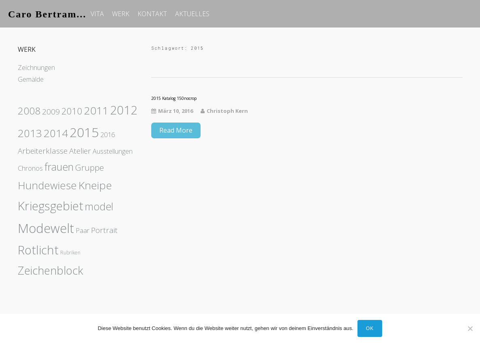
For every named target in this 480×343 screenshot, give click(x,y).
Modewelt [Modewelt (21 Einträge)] (46, 228)
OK (370, 328)
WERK (120, 13)
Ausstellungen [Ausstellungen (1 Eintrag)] (113, 151)
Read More (175, 130)
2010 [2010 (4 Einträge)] (71, 111)
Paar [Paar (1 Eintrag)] (82, 230)
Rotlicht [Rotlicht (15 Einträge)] (38, 250)
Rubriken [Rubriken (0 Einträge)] (70, 252)
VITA (97, 13)
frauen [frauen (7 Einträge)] (59, 167)
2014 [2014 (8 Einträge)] (56, 133)
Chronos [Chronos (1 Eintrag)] (30, 168)
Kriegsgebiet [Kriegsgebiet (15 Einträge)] (50, 206)
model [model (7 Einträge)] (99, 206)
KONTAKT (152, 13)
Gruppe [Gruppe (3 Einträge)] (89, 167)
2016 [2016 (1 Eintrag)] (107, 134)
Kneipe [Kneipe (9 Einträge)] (95, 185)
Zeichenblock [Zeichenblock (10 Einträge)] (50, 270)
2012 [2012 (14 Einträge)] (123, 110)
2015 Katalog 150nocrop (174, 98)
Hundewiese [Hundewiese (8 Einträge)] (47, 185)
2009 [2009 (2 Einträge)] (51, 111)
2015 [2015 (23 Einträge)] (84, 132)
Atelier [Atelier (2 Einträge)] (80, 151)
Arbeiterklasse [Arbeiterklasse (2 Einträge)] (43, 151)
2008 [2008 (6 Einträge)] (29, 110)
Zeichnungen (36, 67)
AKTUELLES (192, 13)
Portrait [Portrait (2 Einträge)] (104, 230)
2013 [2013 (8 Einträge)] (30, 133)
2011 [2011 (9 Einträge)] (96, 110)
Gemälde (31, 79)
